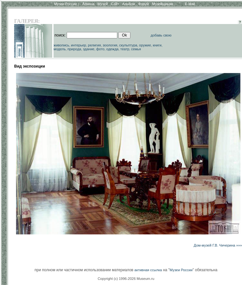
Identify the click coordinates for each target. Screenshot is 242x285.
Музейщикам (162, 4)
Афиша (88, 4)
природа (74, 49)
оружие (145, 45)
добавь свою (161, 35)
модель (60, 49)
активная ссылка (148, 270)
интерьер (78, 45)
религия (94, 45)
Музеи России (66, 4)
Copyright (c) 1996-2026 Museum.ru (126, 279)
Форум (143, 4)
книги (157, 45)
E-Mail (190, 4)
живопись (61, 45)
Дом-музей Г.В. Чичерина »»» (218, 245)
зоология (110, 45)
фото (100, 49)
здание (89, 49)
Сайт (115, 4)
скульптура (128, 45)
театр (124, 49)
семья (136, 49)
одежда (112, 49)
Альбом (128, 4)
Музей (102, 4)
